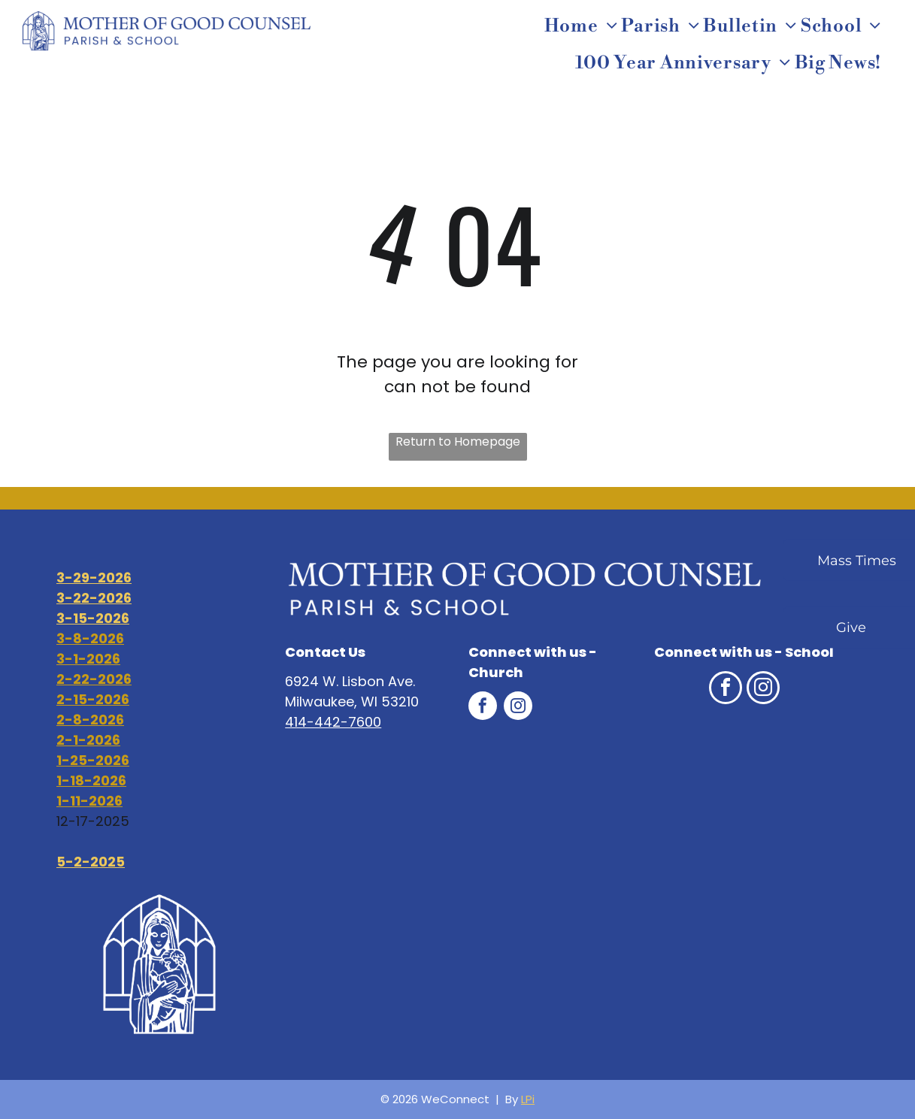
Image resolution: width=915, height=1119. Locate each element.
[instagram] (518, 707)
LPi (528, 1099)
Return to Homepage (457, 441)
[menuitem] (583, 26)
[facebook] (482, 707)
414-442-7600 (333, 721)
